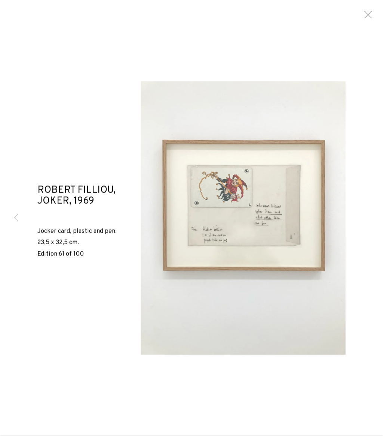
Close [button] (367, 16)
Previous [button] (16, 218)
